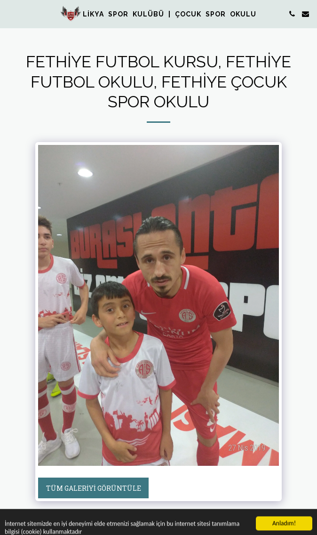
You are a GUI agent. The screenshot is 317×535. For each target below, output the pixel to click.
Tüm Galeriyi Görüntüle (93, 488)
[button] (10, 13)
